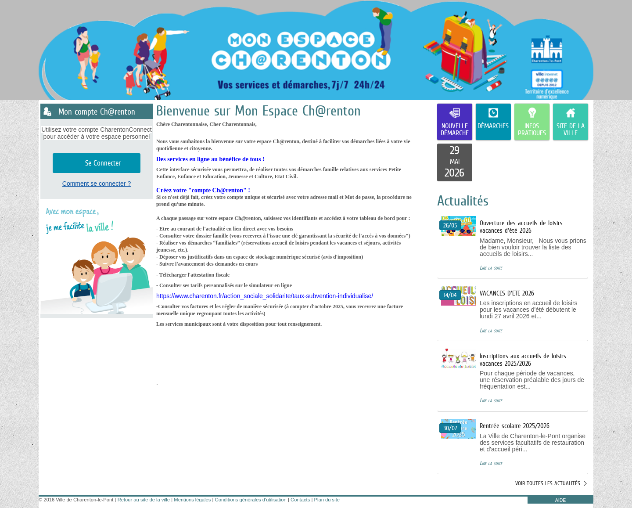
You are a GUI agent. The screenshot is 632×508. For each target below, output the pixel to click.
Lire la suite (491, 267)
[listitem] (454, 162)
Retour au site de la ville (144, 499)
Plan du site (327, 499)
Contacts (300, 499)
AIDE (560, 500)
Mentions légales (192, 499)
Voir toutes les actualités (547, 483)
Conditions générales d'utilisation (251, 499)
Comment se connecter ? (96, 183)
